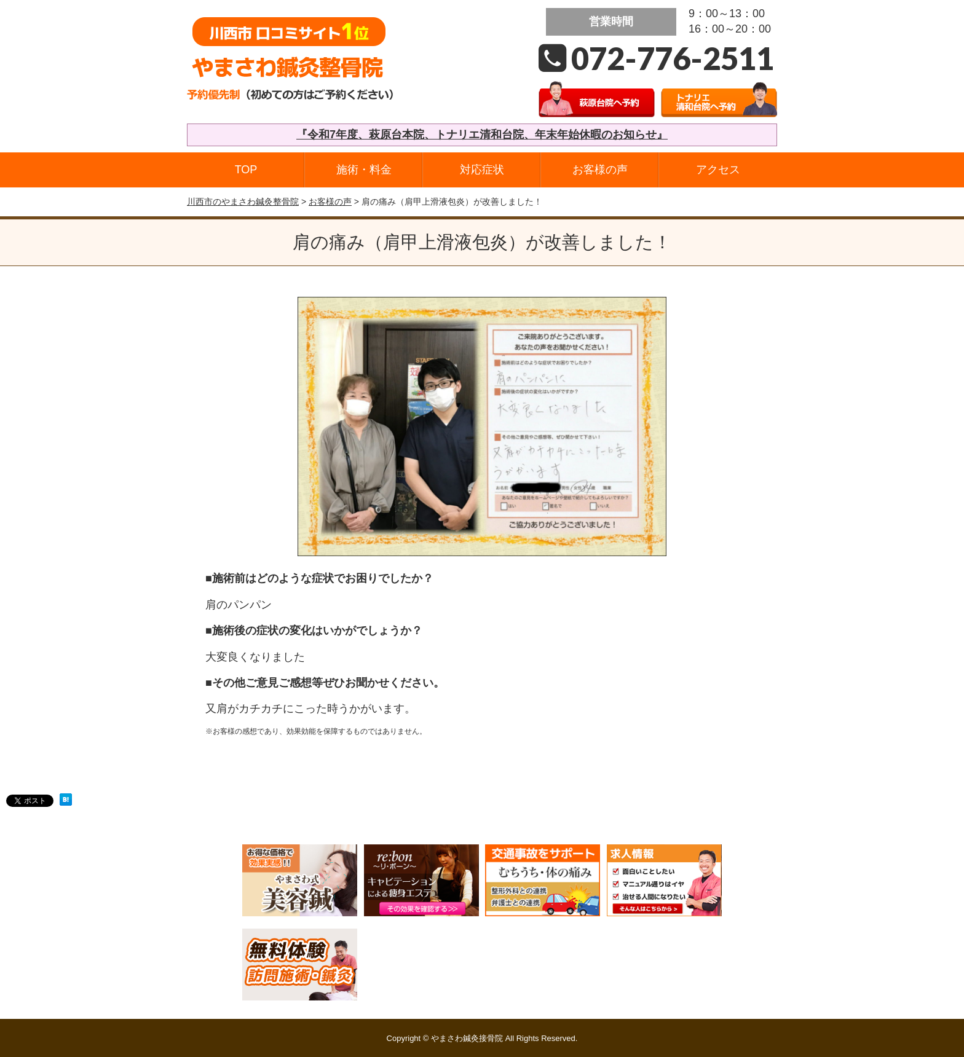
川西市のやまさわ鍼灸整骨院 (243, 201)
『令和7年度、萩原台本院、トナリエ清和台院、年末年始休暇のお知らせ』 (482, 134)
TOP (246, 169)
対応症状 (482, 169)
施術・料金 (364, 169)
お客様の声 (600, 169)
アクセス (718, 169)
